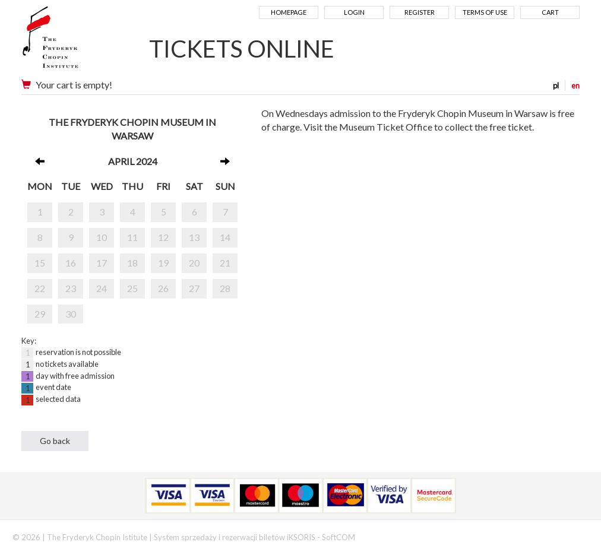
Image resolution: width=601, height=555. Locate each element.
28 (225, 288)
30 (70, 313)
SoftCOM (338, 537)
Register (419, 12)
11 (132, 237)
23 (70, 288)
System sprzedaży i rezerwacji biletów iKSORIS (234, 537)
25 (132, 288)
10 (101, 237)
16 (70, 262)
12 (163, 237)
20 (194, 262)
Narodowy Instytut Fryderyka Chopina (73, 41)
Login (354, 12)
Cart (550, 12)
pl (556, 85)
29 (39, 313)
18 (132, 262)
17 (101, 262)
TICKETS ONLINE (241, 48)
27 (194, 288)
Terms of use (485, 12)
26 (163, 288)
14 (225, 237)
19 (163, 262)
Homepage (288, 12)
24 (101, 288)
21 (225, 262)
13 (194, 237)
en (575, 85)
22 (39, 288)
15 (39, 262)
